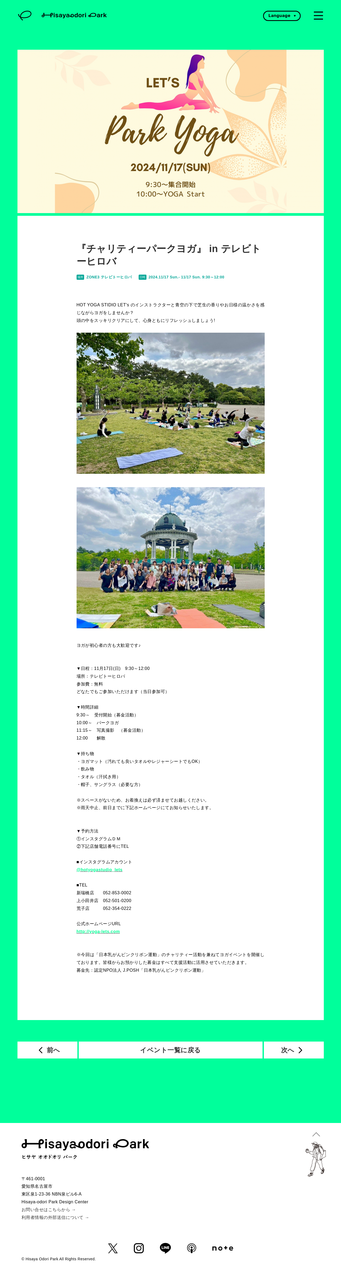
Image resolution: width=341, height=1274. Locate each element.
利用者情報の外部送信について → (55, 1217)
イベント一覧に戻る (170, 1050)
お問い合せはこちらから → (48, 1209)
